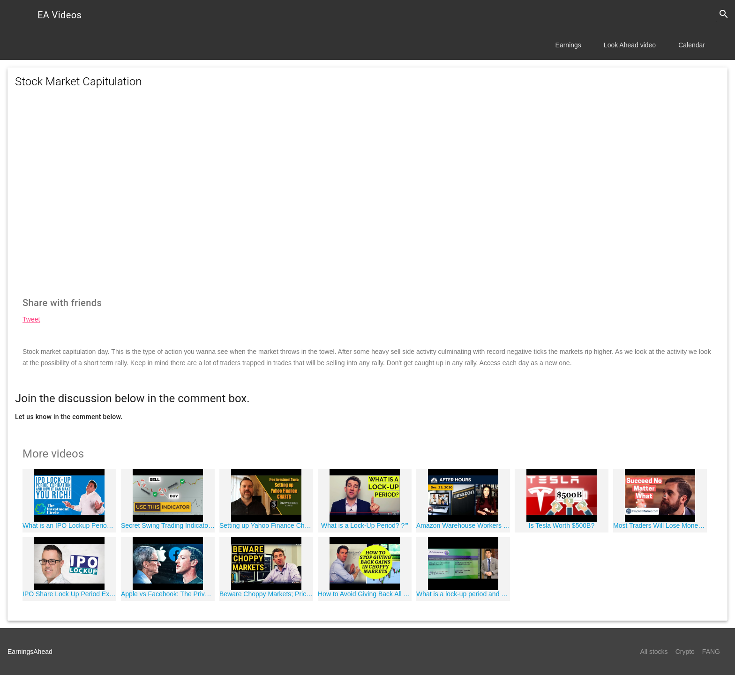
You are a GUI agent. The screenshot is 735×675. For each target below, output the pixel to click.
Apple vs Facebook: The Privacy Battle (168, 594)
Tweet (31, 319)
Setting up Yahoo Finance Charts (266, 525)
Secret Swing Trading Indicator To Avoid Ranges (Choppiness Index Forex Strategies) (168, 525)
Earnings (568, 45)
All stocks (654, 651)
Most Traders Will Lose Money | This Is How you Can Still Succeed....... (660, 525)
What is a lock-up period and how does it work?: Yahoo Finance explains (463, 594)
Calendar (691, 45)
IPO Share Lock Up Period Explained (69, 594)
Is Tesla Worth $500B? (561, 525)
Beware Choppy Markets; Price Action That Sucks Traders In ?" (266, 594)
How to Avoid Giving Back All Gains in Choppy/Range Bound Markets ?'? (365, 594)
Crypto (685, 651)
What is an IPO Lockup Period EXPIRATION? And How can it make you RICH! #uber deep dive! (69, 525)
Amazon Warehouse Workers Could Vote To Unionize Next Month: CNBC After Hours (463, 525)
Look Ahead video (630, 45)
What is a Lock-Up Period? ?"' (364, 525)
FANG (711, 651)
